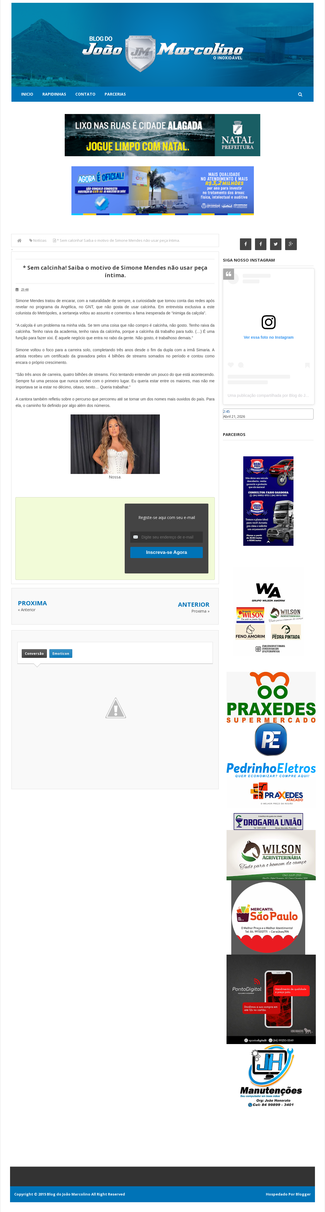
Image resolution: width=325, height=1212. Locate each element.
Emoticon (60, 653)
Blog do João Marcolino (68, 1194)
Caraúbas (231, 421)
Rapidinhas (54, 94)
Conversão (34, 653)
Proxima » (200, 611)
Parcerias (115, 94)
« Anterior (26, 609)
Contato (85, 94)
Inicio (27, 94)
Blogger (303, 1194)
